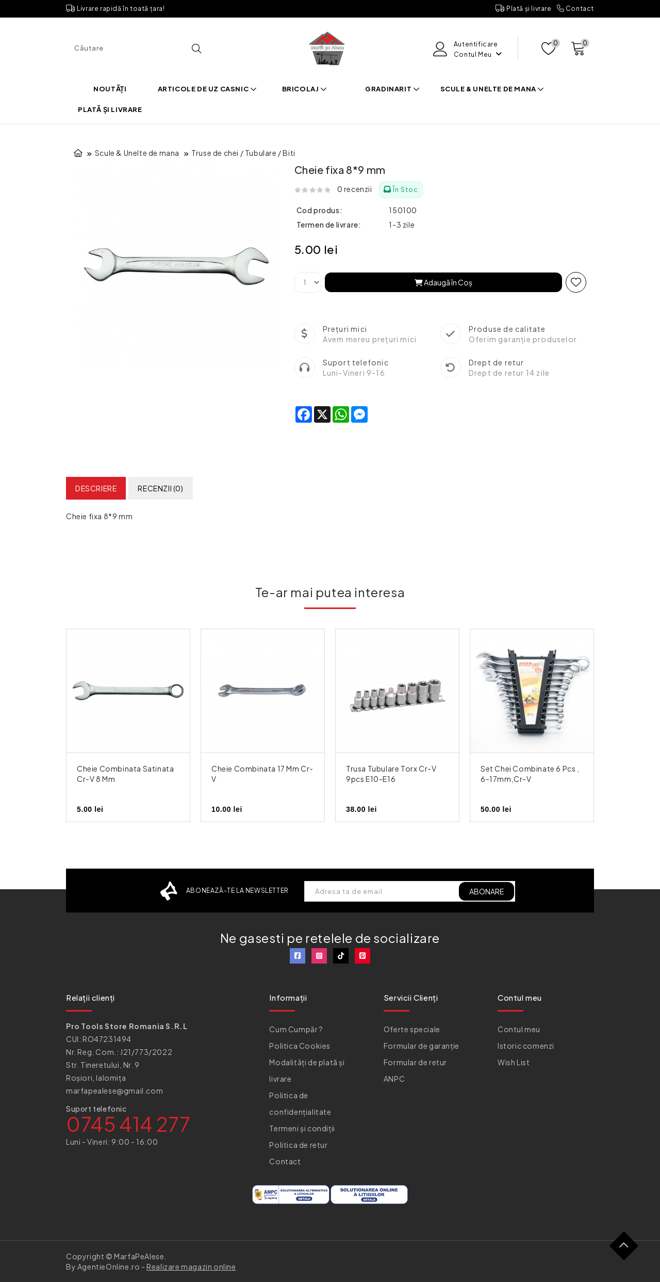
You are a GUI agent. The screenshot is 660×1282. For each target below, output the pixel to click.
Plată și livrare (524, 8)
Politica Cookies (300, 1045)
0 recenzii (354, 189)
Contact (575, 8)
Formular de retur (415, 1062)
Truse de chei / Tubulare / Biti (243, 152)
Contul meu (519, 1029)
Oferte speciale (412, 1029)
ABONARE (486, 891)
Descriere (96, 488)
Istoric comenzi (526, 1045)
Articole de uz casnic (207, 89)
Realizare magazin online (191, 1266)
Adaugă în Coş (443, 282)
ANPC (394, 1078)
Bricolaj (304, 89)
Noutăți (109, 89)
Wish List (514, 1062)
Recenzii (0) (160, 488)
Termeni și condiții (302, 1128)
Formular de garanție (421, 1045)
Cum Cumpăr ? (296, 1029)
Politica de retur (298, 1144)
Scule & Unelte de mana (492, 89)
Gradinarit (392, 89)
